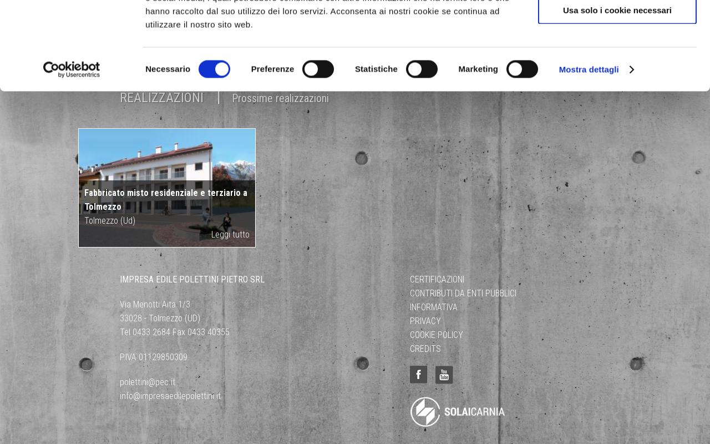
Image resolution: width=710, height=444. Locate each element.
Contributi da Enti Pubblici (463, 293)
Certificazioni (437, 279)
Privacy (425, 321)
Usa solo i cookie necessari (617, 92)
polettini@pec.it (147, 382)
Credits (425, 349)
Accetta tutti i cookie (617, 27)
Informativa (434, 307)
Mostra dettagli (589, 152)
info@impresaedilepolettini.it (170, 396)
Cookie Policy (436, 335)
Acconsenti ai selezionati (617, 60)
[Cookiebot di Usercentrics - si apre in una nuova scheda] (71, 152)
